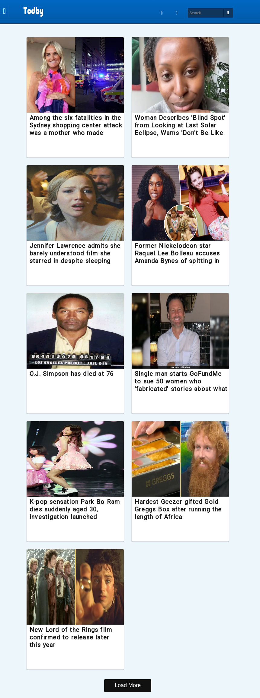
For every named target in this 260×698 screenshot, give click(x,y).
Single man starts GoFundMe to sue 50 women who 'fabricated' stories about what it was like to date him (178, 385)
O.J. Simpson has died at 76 (75, 373)
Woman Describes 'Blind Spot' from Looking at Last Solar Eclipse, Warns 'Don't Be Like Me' (175, 129)
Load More (128, 685)
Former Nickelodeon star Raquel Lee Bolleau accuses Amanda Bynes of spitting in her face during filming (177, 257)
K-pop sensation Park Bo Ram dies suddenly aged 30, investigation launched (75, 509)
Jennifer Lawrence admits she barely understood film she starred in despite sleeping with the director (73, 257)
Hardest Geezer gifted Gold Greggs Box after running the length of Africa (178, 509)
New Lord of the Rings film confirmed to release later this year (74, 637)
